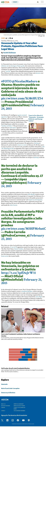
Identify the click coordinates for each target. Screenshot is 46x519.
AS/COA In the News (5, 405)
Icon (38, 2)
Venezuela (4, 384)
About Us (3, 403)
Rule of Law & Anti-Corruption (10, 388)
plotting (36, 157)
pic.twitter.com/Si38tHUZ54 (22, 98)
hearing (36, 143)
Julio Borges (31, 194)
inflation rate (5, 66)
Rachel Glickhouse (9, 53)
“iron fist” (8, 71)
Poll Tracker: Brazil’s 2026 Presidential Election (15, 368)
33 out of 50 (13, 247)
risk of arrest (13, 205)
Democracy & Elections (8, 392)
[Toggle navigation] (42, 2)
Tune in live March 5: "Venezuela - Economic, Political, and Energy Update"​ (36, 118)
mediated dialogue (27, 291)
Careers (3, 407)
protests (38, 73)
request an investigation (35, 200)
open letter (13, 128)
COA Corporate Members (19, 410)
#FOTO (6, 81)
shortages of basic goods (17, 66)
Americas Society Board (19, 405)
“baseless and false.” (6, 126)
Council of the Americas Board (19, 408)
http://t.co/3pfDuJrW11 (18, 273)
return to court (22, 145)
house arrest (4, 256)
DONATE (15, 2)
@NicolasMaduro (24, 81)
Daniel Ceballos (18, 249)
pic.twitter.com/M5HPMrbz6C (23, 228)
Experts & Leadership (18, 403)
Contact (3, 410)
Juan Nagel (39, 297)
